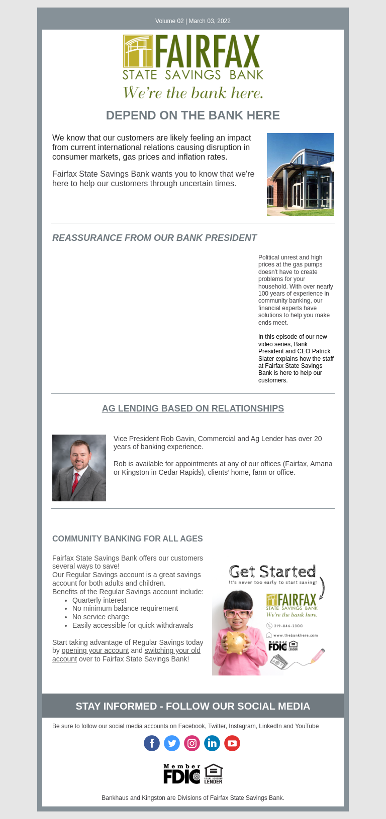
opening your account (95, 650)
